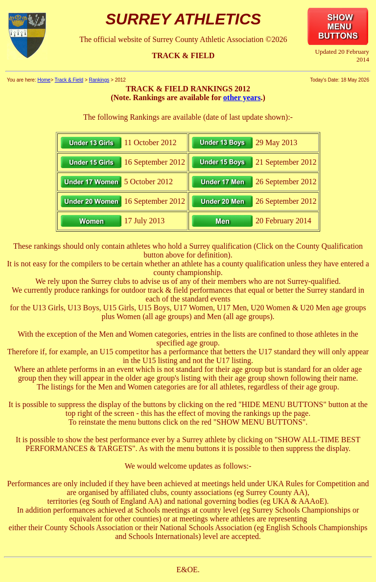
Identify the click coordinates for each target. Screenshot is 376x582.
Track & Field (69, 80)
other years (242, 97)
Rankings (99, 80)
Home (43, 80)
